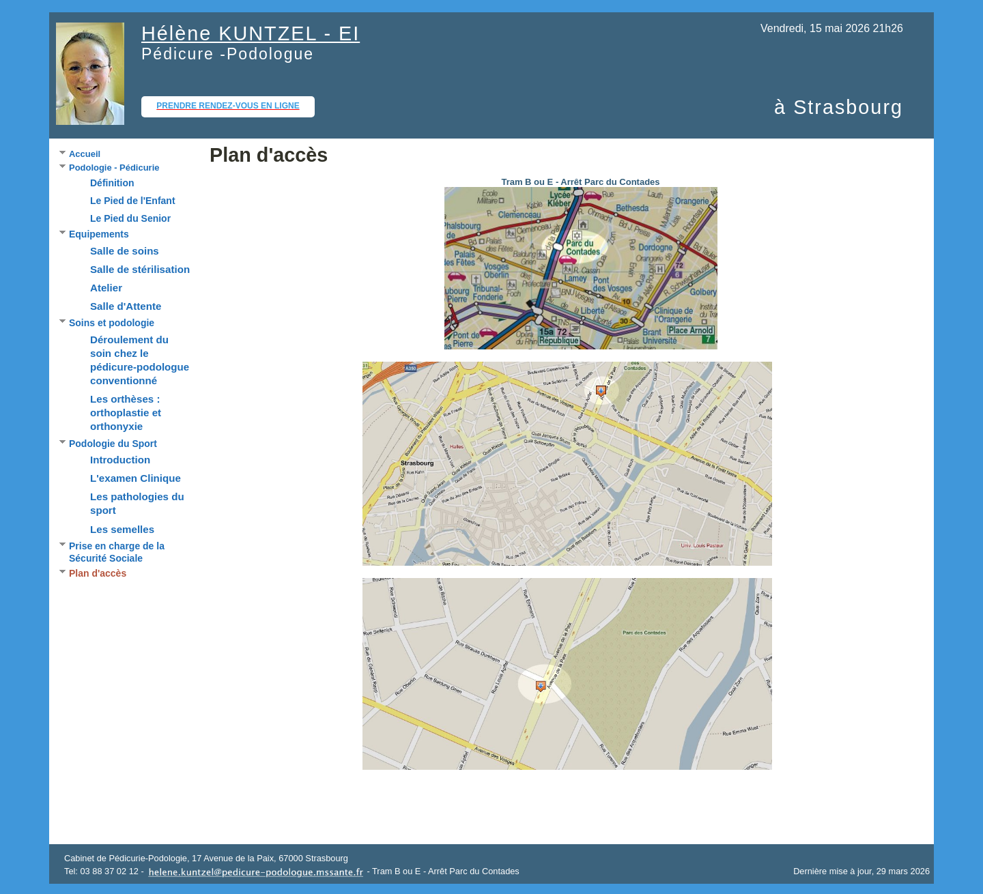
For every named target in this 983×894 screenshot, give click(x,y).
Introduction (120, 459)
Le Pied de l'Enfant (132, 200)
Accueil (84, 154)
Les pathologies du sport (137, 503)
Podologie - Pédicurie (114, 167)
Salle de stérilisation (140, 269)
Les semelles (122, 529)
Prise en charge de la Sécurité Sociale (117, 552)
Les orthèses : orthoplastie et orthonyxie (125, 412)
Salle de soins (124, 251)
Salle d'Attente (125, 306)
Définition (112, 182)
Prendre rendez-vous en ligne (227, 106)
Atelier (106, 287)
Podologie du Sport (113, 443)
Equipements (99, 234)
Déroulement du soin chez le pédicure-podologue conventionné (139, 360)
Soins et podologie (111, 322)
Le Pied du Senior (130, 218)
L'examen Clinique (135, 478)
